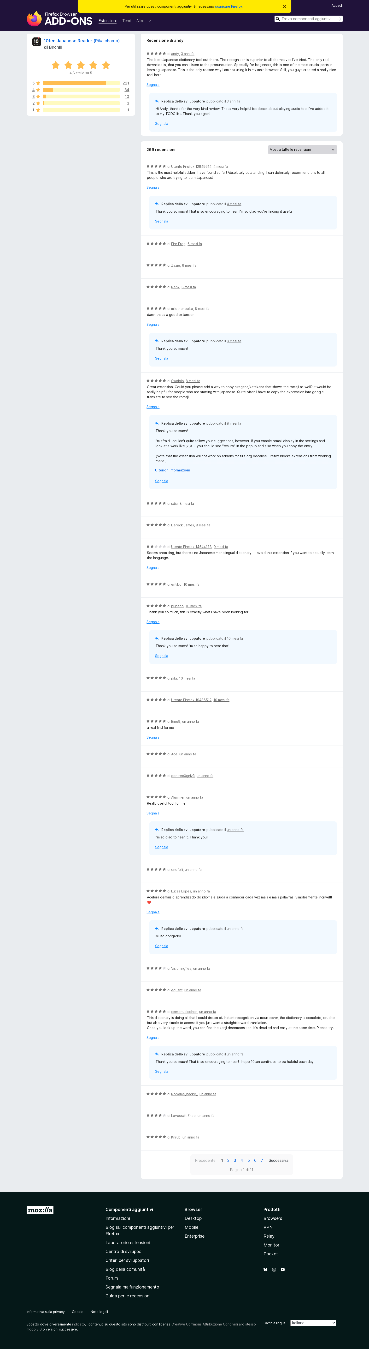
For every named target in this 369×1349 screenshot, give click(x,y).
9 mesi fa (221, 547)
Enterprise (195, 1236)
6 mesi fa (194, 244)
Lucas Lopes (181, 891)
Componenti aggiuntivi (129, 1209)
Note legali (99, 1312)
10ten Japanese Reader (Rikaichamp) (82, 40)
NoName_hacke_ (184, 1094)
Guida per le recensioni (127, 1295)
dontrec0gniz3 (183, 776)
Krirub (176, 1137)
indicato (78, 1324)
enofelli (177, 869)
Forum (111, 1278)
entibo (176, 584)
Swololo (177, 381)
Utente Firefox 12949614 (191, 166)
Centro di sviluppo (123, 1251)
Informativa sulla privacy (46, 1312)
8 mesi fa (189, 287)
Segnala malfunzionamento (132, 1286)
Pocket (271, 1253)
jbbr (174, 678)
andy (175, 54)
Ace (174, 754)
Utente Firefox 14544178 (191, 547)
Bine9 (175, 721)
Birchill (55, 47)
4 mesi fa (220, 166)
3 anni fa (187, 54)
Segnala (152, 85)
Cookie (77, 1312)
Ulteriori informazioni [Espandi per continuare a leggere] (172, 470)
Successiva (278, 1160)
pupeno (177, 606)
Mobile (191, 1227)
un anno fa (190, 721)
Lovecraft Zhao (183, 1116)
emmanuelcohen (184, 1012)
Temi (126, 20)
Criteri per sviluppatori (127, 1260)
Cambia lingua (275, 1323)
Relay (269, 1236)
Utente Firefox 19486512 (191, 700)
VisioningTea (181, 968)
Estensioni (108, 20)
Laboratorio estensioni (127, 1242)
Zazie (175, 265)
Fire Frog (178, 244)
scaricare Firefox (229, 6)
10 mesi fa (191, 584)
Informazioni (117, 1218)
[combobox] (309, 19)
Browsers (273, 1218)
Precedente (205, 1160)
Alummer (177, 797)
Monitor (271, 1244)
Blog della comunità (125, 1269)
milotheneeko (182, 309)
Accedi (337, 5)
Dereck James (182, 525)
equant (176, 990)
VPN (268, 1227)
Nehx (175, 287)
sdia (174, 503)
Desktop (193, 1218)
